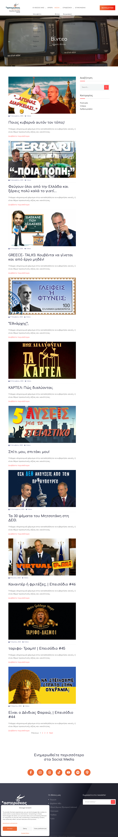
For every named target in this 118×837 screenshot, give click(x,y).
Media (56, 8)
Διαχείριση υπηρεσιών (10, 823)
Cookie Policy (25, 833)
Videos (29, 116)
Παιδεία (53, 815)
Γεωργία (53, 800)
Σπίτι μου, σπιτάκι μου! (29, 452)
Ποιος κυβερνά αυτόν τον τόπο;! (36, 122)
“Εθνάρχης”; (18, 323)
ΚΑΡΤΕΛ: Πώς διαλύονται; (30, 388)
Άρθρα (50, 8)
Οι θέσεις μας (38, 8)
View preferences (40, 828)
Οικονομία (54, 811)
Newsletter (107, 8)
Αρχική (55, 44)
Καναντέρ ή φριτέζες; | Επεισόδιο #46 (42, 584)
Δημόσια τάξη (55, 803)
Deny (25, 828)
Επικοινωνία (80, 8)
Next (51, 733)
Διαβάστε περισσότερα (19, 136)
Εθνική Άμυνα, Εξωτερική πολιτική (63, 807)
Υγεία (52, 819)
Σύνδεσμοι (67, 8)
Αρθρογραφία (86, 109)
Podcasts (84, 103)
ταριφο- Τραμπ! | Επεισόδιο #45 (36, 648)
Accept (9, 828)
